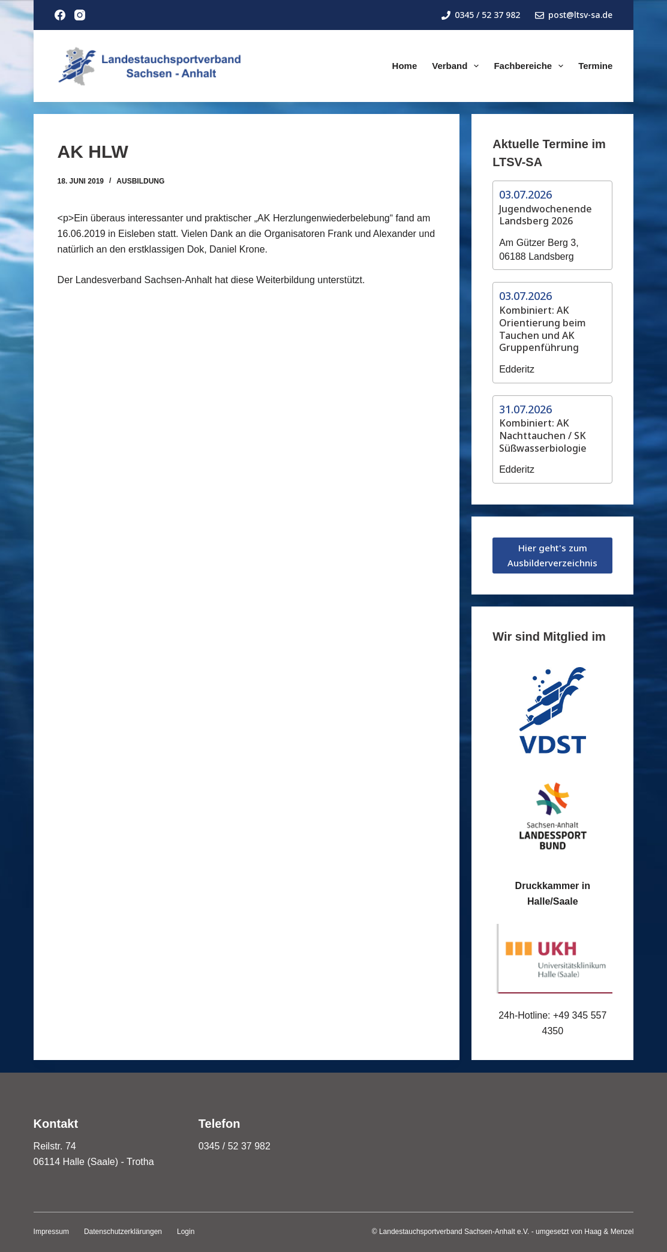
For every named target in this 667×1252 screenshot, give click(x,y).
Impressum (51, 1231)
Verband (457, 66)
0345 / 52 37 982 (480, 14)
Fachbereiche (531, 66)
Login (185, 1231)
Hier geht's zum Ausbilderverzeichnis (552, 555)
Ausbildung (140, 181)
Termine (595, 66)
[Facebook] (60, 15)
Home (404, 66)
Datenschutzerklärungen (123, 1231)
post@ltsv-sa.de (573, 14)
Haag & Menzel (608, 1231)
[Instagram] (79, 15)
